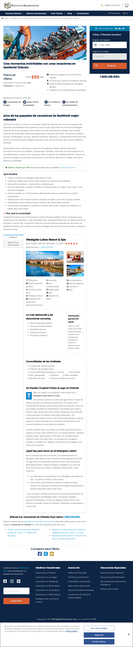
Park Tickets (57, 13)
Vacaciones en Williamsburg (48, 594)
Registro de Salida (101, 51)
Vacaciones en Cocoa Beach (48, 590)
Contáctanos (83, 13)
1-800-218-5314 (110, 5)
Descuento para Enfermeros (112, 577)
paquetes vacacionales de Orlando (39, 521)
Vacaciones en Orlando (46, 573)
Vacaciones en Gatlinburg (47, 581)
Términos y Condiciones (78, 577)
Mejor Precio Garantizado (13, 243)
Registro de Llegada (101, 40)
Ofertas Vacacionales (36, 13)
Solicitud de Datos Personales (81, 590)
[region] (66, 634)
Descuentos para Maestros (112, 573)
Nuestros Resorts (13, 13)
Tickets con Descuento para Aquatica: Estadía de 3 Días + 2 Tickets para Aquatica (24, 532)
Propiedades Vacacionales (79, 581)
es (125, 13)
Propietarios (115, 13)
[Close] (129, 634)
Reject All (99, 635)
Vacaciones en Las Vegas (46, 577)
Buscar (105, 65)
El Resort (13, 237)
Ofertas (14, 18)
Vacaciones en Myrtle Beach (48, 586)
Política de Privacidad (77, 573)
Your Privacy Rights (99, 628)
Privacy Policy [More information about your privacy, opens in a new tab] (71, 631)
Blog (69, 13)
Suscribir (16, 600)
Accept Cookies (99, 641)
